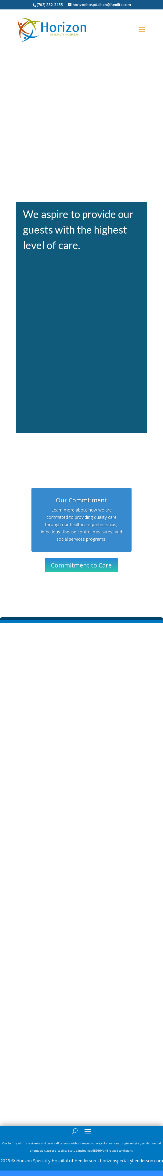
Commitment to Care (81, 565)
